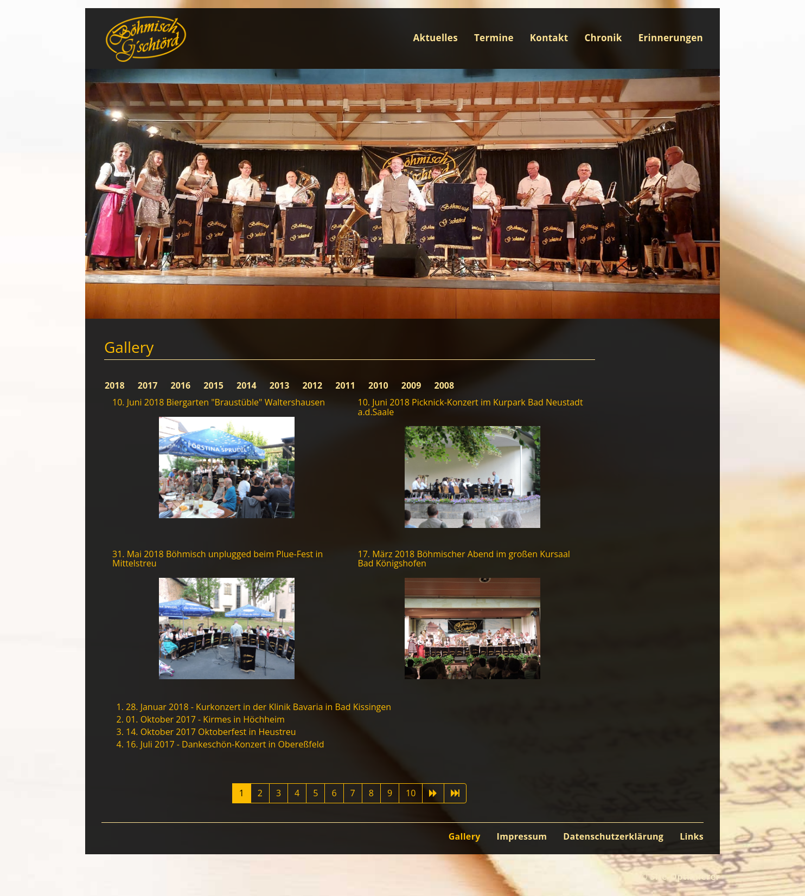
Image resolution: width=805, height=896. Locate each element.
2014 (248, 385)
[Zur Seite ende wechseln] (455, 793)
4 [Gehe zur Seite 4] (297, 793)
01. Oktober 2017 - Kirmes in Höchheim (205, 719)
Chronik (603, 37)
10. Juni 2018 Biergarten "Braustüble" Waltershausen (218, 402)
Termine (494, 37)
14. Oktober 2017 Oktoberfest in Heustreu (211, 732)
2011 (346, 385)
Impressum (522, 836)
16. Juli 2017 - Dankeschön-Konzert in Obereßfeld (225, 744)
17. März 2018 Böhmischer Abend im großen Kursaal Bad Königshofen (464, 559)
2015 (214, 385)
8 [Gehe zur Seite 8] (371, 793)
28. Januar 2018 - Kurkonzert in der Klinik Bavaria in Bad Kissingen (258, 707)
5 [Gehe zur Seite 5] (315, 793)
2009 (412, 385)
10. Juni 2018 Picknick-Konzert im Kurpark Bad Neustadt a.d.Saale (470, 407)
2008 (445, 385)
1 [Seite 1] (241, 793)
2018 (116, 385)
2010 (379, 385)
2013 (281, 385)
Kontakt (549, 37)
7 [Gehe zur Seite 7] (352, 793)
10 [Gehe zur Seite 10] (411, 793)
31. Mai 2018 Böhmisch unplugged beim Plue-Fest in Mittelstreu (217, 559)
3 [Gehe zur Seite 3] (278, 793)
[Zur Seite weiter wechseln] (433, 793)
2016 (182, 385)
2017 (149, 385)
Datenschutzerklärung (613, 836)
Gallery (465, 836)
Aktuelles (435, 37)
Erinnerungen (670, 37)
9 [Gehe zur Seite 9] (389, 793)
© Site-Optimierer (680, 876)
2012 (314, 385)
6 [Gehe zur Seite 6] (333, 793)
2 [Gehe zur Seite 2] (260, 793)
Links (692, 836)
